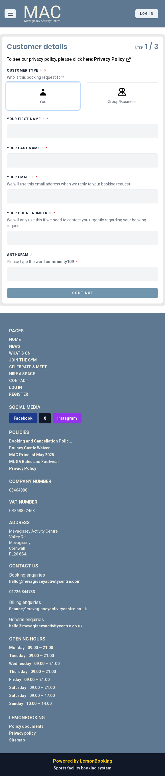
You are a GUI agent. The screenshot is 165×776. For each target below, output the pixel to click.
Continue (82, 293)
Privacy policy (22, 733)
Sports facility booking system (82, 768)
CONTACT (18, 380)
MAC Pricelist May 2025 (31, 454)
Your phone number (82, 219)
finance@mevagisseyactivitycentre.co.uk (48, 609)
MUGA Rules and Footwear (34, 461)
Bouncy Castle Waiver (29, 448)
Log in (147, 14)
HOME (15, 339)
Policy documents (26, 726)
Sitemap (17, 740)
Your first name (53, 118)
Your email (82, 180)
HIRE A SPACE (22, 373)
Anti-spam (68, 258)
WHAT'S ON (19, 353)
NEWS (14, 346)
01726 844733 (22, 591)
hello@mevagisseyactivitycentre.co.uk (46, 626)
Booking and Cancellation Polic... (40, 441)
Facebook (23, 418)
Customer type (82, 74)
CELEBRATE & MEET (28, 367)
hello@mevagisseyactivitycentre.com (45, 581)
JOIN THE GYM (23, 360)
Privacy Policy (109, 59)
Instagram (67, 418)
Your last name (53, 147)
